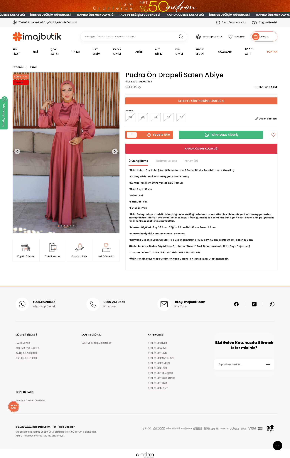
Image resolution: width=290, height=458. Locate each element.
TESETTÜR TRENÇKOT (160, 373)
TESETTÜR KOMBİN (159, 363)
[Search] (133, 36)
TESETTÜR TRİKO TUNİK (161, 378)
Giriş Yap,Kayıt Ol (212, 36)
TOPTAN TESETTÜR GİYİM (30, 400)
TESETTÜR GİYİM (157, 343)
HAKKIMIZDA (23, 343)
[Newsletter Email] (244, 364)
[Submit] (268, 364)
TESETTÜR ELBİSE (157, 368)
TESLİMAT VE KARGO (28, 348)
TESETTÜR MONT (158, 388)
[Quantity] (132, 135)
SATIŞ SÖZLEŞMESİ (26, 353)
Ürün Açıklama (138, 161)
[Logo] (37, 37)
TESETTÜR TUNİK (157, 353)
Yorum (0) (191, 161)
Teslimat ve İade (166, 161)
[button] (58, 226)
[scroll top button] (277, 445)
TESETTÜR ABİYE (157, 348)
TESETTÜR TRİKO (157, 383)
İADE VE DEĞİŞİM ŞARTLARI (97, 343)
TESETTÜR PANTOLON (161, 358)
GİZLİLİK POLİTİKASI (27, 358)
